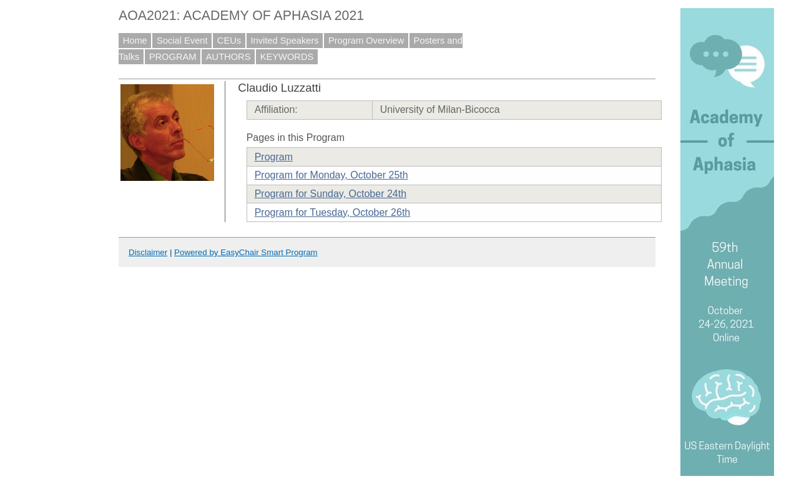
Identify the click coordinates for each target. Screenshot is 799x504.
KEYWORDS (287, 57)
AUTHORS (228, 57)
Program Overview (366, 41)
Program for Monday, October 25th (331, 175)
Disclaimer (148, 252)
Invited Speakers (284, 41)
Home (135, 41)
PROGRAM (173, 57)
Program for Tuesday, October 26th (333, 212)
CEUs (229, 41)
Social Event (182, 41)
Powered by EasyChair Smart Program (246, 252)
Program (274, 157)
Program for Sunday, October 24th (330, 193)
